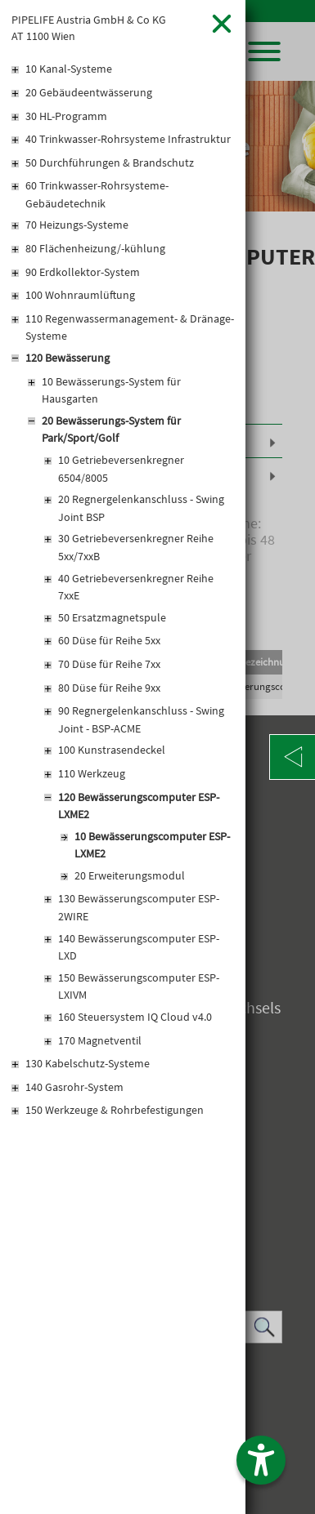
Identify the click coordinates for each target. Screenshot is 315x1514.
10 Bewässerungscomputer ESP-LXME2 (152, 845)
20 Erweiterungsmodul (129, 875)
